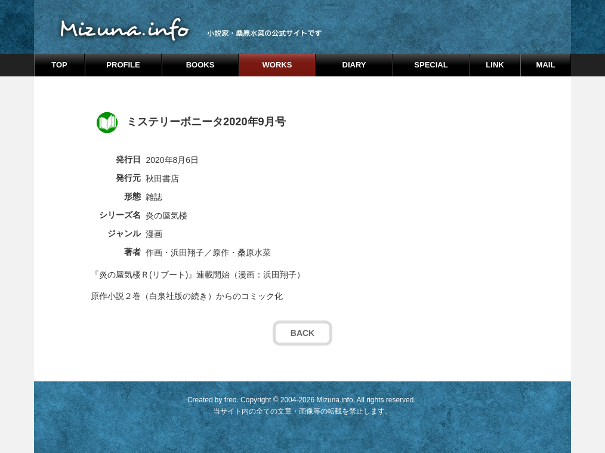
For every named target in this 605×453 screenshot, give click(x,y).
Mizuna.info (334, 400)
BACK (302, 333)
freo (230, 400)
